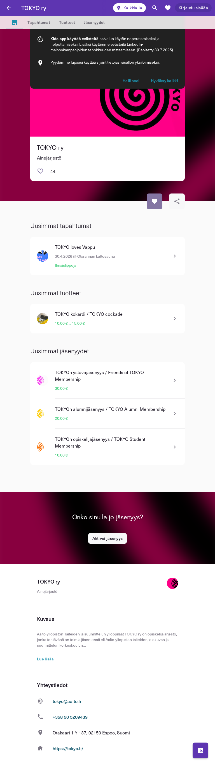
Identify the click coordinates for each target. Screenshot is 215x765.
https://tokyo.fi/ (68, 748)
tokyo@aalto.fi (67, 701)
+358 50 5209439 (70, 716)
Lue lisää (45, 659)
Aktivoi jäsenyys (107, 538)
